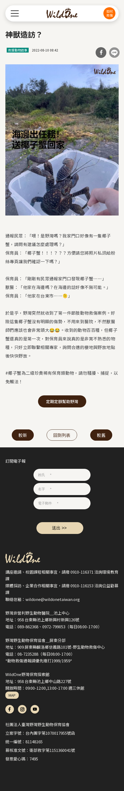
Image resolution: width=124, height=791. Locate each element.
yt (35, 709)
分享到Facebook (101, 52)
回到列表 (61, 435)
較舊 (101, 435)
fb (9, 709)
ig (22, 709)
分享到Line (114, 52)
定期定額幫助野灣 (62, 401)
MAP (12, 695)
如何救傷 (109, 13)
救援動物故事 (17, 50)
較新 (22, 435)
